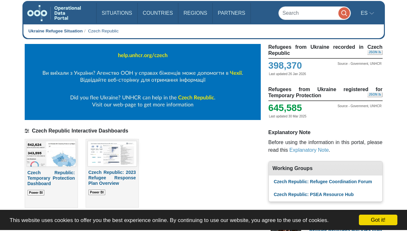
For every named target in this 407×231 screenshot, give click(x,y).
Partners (231, 13)
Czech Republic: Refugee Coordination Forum (323, 181)
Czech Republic (103, 31)
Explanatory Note (309, 150)
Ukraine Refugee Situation (56, 31)
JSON (375, 52)
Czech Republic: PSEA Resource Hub (314, 194)
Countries (158, 13)
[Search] (314, 13)
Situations (117, 13)
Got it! (378, 220)
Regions (195, 13)
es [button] (365, 13)
